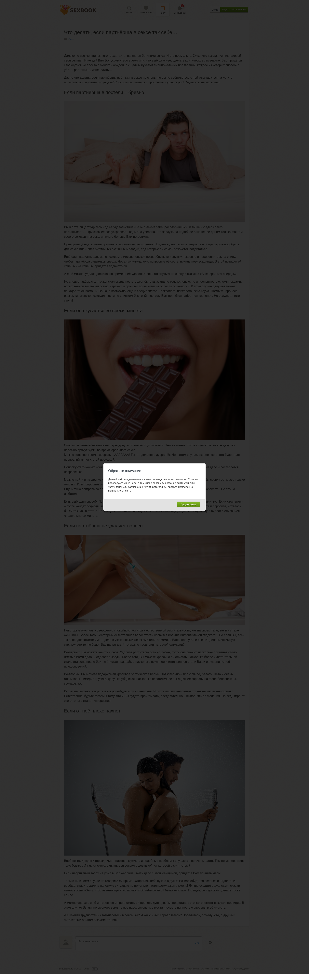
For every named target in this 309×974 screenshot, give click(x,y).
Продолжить (188, 504)
